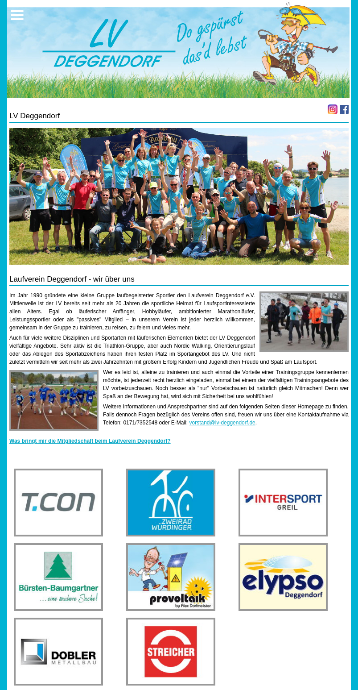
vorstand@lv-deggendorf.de (222, 423)
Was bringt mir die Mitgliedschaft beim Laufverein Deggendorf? (90, 441)
